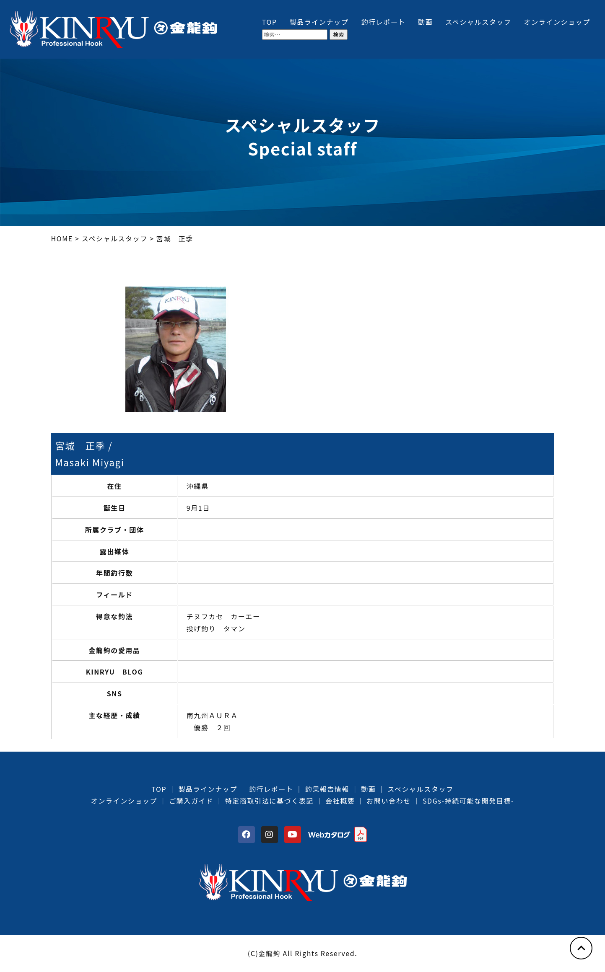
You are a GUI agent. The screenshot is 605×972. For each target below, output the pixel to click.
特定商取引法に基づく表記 (269, 801)
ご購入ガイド (191, 801)
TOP (269, 22)
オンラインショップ (557, 22)
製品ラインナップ (319, 22)
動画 (425, 22)
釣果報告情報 (327, 789)
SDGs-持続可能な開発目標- (468, 801)
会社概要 (340, 801)
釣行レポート (383, 22)
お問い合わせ (388, 801)
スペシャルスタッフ (478, 22)
